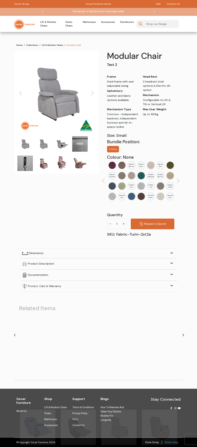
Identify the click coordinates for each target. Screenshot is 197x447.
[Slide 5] (43, 163)
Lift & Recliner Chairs (48, 23)
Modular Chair (74, 45)
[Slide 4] (25, 163)
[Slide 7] (80, 163)
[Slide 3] (80, 144)
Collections (32, 45)
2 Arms (113, 149)
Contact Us (173, 3)
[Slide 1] (43, 144)
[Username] (161, 24)
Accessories (108, 22)
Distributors (127, 22)
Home (19, 45)
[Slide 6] (61, 163)
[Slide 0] (25, 144)
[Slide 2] (61, 144)
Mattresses (89, 22)
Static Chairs (69, 23)
